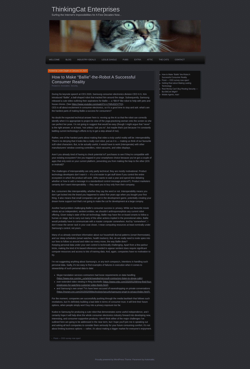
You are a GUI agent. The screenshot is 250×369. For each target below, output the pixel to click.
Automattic (149, 359)
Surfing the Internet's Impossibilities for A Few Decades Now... (87, 15)
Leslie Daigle (109, 59)
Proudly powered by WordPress (109, 359)
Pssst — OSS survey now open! (67, 338)
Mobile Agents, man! (170, 94)
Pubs (125, 59)
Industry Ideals (86, 59)
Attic (150, 59)
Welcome (54, 59)
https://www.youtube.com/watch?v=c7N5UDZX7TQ (97, 104)
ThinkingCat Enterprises (86, 9)
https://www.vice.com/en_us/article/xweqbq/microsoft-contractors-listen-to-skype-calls (99, 278)
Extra (137, 59)
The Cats (164, 59)
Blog (68, 59)
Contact (180, 59)
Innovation (65, 86)
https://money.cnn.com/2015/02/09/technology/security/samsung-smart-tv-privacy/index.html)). (103, 292)
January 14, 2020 (79, 71)
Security (74, 86)
